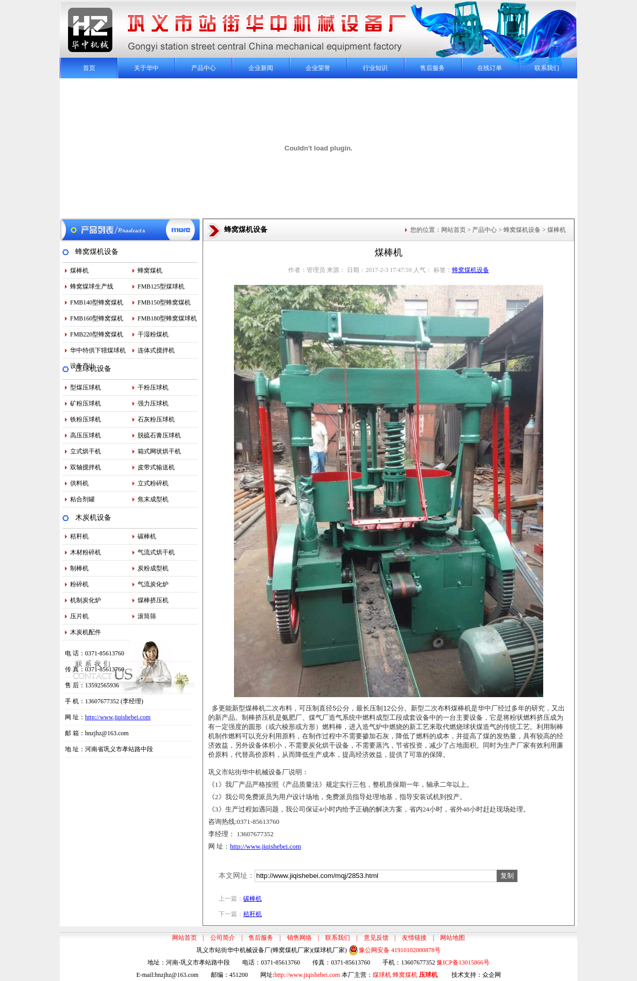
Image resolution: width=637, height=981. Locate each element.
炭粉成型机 (153, 568)
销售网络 (299, 937)
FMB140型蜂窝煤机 (96, 302)
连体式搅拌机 (156, 350)
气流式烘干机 (156, 552)
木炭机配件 (85, 632)
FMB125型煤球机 (161, 286)
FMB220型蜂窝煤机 (96, 334)
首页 (89, 68)
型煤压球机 (85, 387)
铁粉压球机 (85, 419)
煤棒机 (79, 270)
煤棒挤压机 (153, 600)
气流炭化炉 (153, 584)
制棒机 (79, 568)
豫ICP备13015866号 (463, 962)
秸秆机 (79, 536)
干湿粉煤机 (153, 334)
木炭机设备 (93, 517)
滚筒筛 (147, 616)
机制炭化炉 (85, 600)
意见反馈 (376, 937)
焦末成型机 (153, 499)
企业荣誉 (318, 68)
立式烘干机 (85, 451)
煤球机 (382, 974)
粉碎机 (79, 584)
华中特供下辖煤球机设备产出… (98, 352)
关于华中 (146, 68)
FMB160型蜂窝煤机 (96, 318)
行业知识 (375, 68)
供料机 (79, 483)
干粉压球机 (153, 387)
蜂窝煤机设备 (97, 252)
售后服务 (432, 68)
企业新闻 (260, 68)
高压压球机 (85, 435)
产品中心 (203, 68)
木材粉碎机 (85, 552)
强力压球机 (153, 403)
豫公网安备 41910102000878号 (394, 950)
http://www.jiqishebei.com (117, 717)
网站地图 (452, 937)
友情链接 (414, 937)
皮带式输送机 (156, 467)
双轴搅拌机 (85, 467)
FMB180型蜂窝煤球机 (167, 318)
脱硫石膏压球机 (159, 435)
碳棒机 (147, 536)
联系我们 (546, 68)
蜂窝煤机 (150, 270)
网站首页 (453, 229)
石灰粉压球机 (156, 419)
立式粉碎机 (153, 483)
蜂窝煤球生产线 (91, 286)
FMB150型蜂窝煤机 (164, 302)
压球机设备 (93, 369)
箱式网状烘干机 (159, 451)
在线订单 (489, 68)
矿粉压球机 (85, 403)
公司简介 (222, 937)
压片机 (79, 616)
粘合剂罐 (82, 499)
